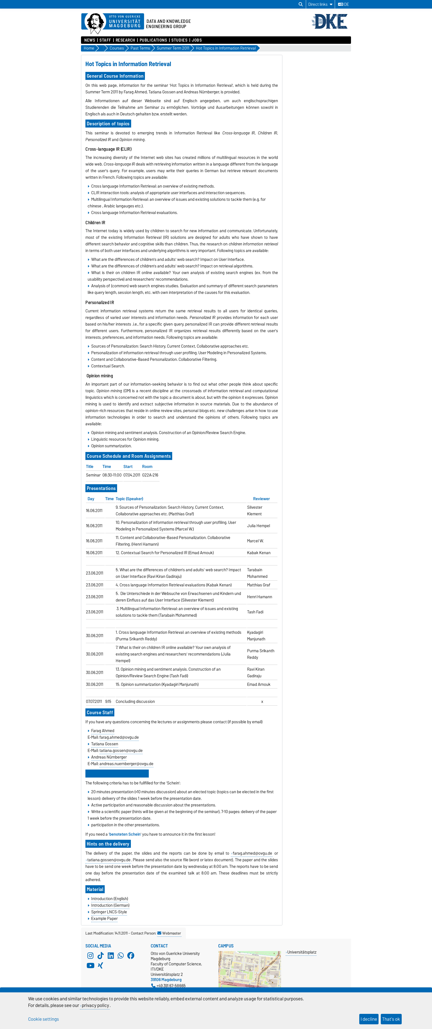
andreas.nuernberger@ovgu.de (126, 763)
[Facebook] (131, 956)
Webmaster (169, 933)
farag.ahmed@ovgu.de (119, 737)
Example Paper (104, 918)
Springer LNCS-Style (109, 912)
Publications (153, 40)
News (89, 40)
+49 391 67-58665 (168, 985)
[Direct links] (320, 4)
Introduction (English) (109, 898)
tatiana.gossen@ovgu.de (121, 750)
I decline (369, 1019)
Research (125, 40)
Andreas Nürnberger (109, 757)
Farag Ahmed (102, 730)
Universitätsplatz (302, 952)
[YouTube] (90, 966)
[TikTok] (101, 956)
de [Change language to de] (343, 4)
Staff (105, 40)
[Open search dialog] (300, 4)
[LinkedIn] (111, 956)
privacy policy (95, 1005)
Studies (179, 40)
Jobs (197, 40)
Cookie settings (43, 1019)
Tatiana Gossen (104, 744)
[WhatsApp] (121, 956)
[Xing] (101, 966)
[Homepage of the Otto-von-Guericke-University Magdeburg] (112, 24)
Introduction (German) (110, 905)
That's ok (391, 1019)
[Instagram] (90, 956)
